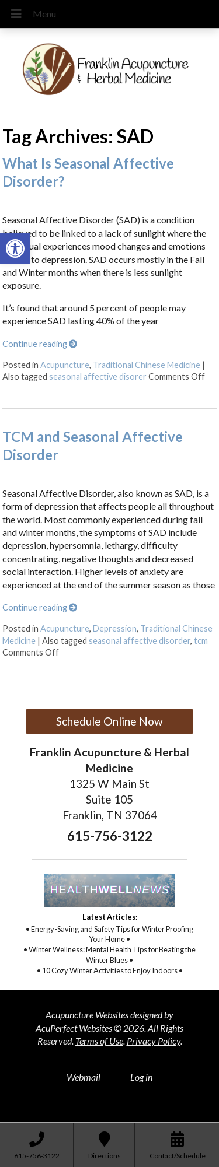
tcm (201, 641)
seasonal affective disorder (139, 641)
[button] (15, 248)
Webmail (83, 1076)
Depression (115, 628)
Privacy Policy (153, 1040)
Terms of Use (99, 1040)
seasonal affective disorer (98, 376)
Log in (141, 1076)
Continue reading (39, 344)
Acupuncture (64, 365)
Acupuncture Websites (87, 1014)
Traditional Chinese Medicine (146, 365)
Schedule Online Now (109, 721)
